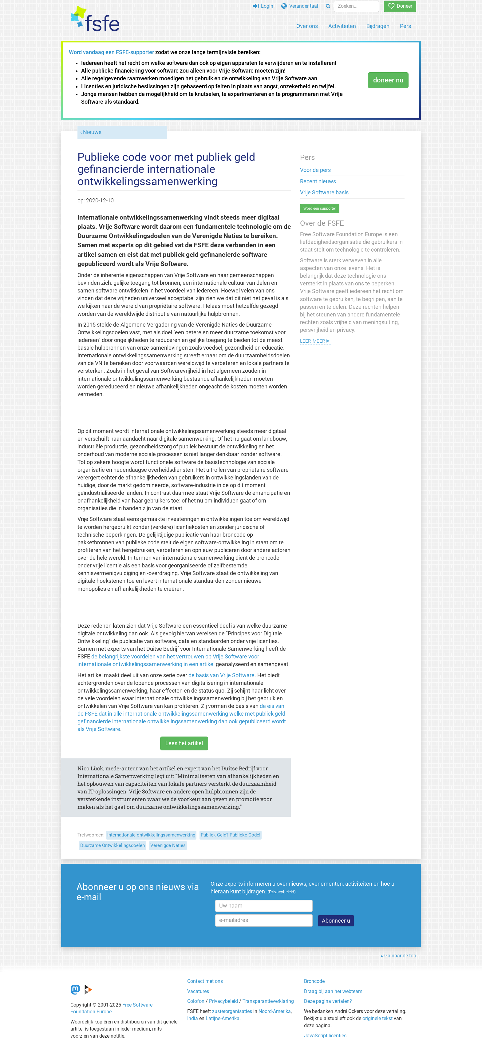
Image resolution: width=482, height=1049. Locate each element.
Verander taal (299, 6)
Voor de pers (315, 170)
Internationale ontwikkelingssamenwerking (151, 835)
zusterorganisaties (232, 1011)
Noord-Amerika (275, 1011)
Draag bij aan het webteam (333, 991)
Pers (405, 26)
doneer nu (388, 80)
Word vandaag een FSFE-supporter (111, 52)
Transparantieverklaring (268, 1001)
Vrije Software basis (324, 192)
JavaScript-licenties (325, 1036)
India (192, 1018)
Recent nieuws (318, 181)
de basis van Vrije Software (221, 675)
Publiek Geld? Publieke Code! (230, 835)
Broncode (314, 981)
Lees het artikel (184, 743)
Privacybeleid (223, 1001)
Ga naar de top (400, 956)
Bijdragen (377, 26)
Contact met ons (205, 981)
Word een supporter (319, 208)
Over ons (307, 26)
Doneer (400, 6)
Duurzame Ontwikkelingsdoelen (112, 845)
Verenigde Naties (168, 845)
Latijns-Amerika (222, 1018)
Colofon (195, 1001)
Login (263, 6)
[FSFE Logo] (95, 19)
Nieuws (92, 132)
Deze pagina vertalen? (328, 1001)
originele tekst (377, 1018)
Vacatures (198, 991)
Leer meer (312, 340)
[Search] (328, 6)
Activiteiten (342, 26)
